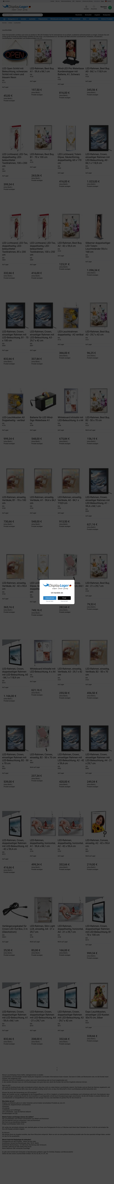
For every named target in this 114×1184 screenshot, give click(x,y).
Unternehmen (49, 598)
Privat (64, 598)
